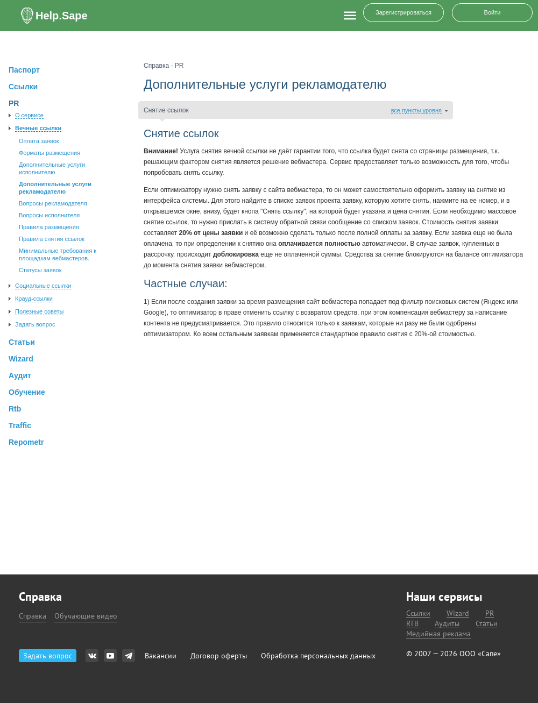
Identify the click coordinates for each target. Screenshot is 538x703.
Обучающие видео (85, 616)
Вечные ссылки (38, 128)
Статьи (487, 623)
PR (489, 613)
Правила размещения (49, 227)
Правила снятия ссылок (51, 239)
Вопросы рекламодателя (53, 203)
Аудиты (447, 623)
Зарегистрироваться (403, 12)
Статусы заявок (40, 270)
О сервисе (29, 115)
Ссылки (418, 613)
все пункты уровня (416, 110)
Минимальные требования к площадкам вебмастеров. (57, 254)
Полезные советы (39, 311)
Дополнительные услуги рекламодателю (55, 188)
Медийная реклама (438, 633)
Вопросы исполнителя (49, 215)
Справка (32, 616)
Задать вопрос (35, 324)
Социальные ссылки (43, 285)
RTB (412, 623)
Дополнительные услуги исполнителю (52, 168)
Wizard (458, 613)
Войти (492, 12)
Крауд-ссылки (34, 298)
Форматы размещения (49, 153)
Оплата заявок (39, 141)
